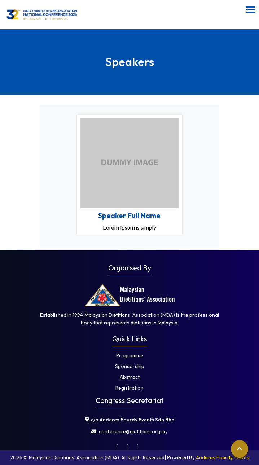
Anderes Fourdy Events (222, 457)
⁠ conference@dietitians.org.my (129, 431)
